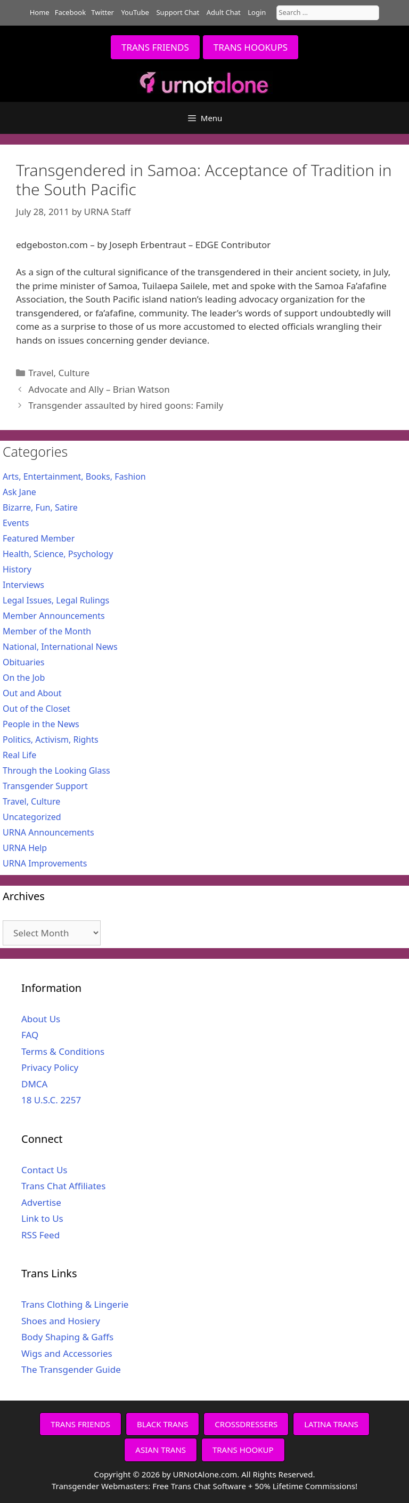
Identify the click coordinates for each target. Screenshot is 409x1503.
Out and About (32, 693)
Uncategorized (32, 817)
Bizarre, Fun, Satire (40, 507)
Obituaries (24, 662)
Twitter (102, 12)
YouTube (135, 12)
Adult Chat (224, 12)
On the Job (24, 677)
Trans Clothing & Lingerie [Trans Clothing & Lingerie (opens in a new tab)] (74, 1304)
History (17, 569)
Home (40, 12)
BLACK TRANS (162, 1424)
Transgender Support (45, 786)
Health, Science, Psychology (58, 554)
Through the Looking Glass (56, 770)
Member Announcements (54, 616)
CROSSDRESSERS (246, 1424)
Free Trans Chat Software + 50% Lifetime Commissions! (254, 1486)
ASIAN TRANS (160, 1449)
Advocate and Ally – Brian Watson (99, 389)
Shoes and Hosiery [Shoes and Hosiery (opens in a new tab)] (60, 1321)
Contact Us (44, 1170)
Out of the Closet (36, 708)
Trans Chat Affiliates (63, 1186)
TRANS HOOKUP (243, 1449)
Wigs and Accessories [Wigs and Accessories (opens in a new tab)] (66, 1353)
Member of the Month (47, 631)
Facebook (70, 12)
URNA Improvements (45, 863)
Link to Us (42, 1218)
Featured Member (39, 538)
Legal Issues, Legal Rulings (56, 600)
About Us (40, 1019)
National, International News (60, 647)
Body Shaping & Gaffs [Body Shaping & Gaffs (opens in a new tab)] (67, 1337)
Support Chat (177, 12)
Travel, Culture (58, 373)
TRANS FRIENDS (155, 47)
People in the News (41, 724)
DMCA (34, 1084)
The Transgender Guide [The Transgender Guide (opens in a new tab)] (71, 1369)
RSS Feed (40, 1235)
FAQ (29, 1035)
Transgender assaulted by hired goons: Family (125, 405)
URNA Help (25, 848)
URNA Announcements (48, 832)
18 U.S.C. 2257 (51, 1100)
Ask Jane (19, 492)
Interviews (23, 585)
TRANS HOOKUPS (251, 47)
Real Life (19, 755)
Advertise (41, 1202)
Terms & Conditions (62, 1051)
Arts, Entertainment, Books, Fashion (74, 476)
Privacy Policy (49, 1067)
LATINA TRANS (331, 1424)
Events (16, 523)
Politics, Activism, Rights (51, 739)
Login (257, 12)
